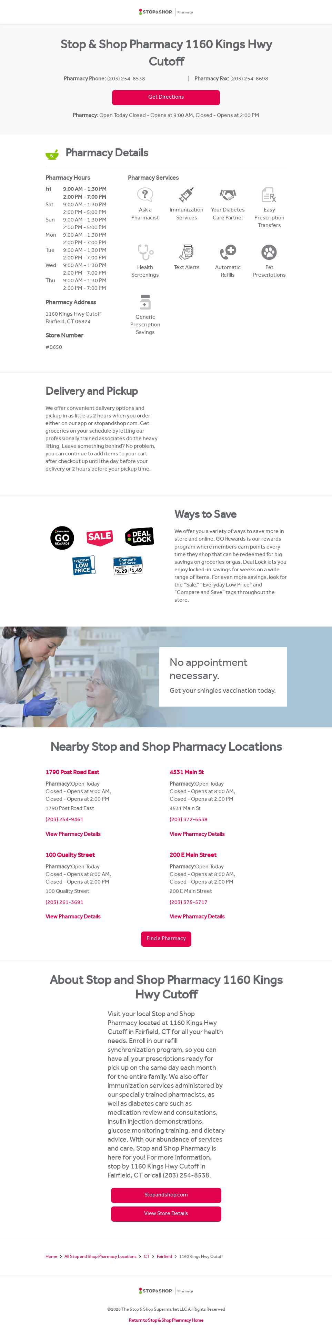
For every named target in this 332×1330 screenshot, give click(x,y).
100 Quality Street (70, 856)
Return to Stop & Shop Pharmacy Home (166, 1321)
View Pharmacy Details (73, 835)
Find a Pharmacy (166, 939)
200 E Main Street (193, 856)
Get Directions (166, 97)
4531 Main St (187, 773)
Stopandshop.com (166, 1195)
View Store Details (166, 1214)
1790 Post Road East (72, 773)
